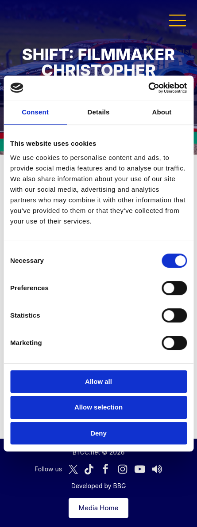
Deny (98, 433)
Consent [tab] (35, 112)
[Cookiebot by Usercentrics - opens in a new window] (148, 88)
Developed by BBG (98, 485)
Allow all (98, 381)
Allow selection (98, 407)
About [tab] (162, 112)
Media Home (99, 508)
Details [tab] (99, 112)
